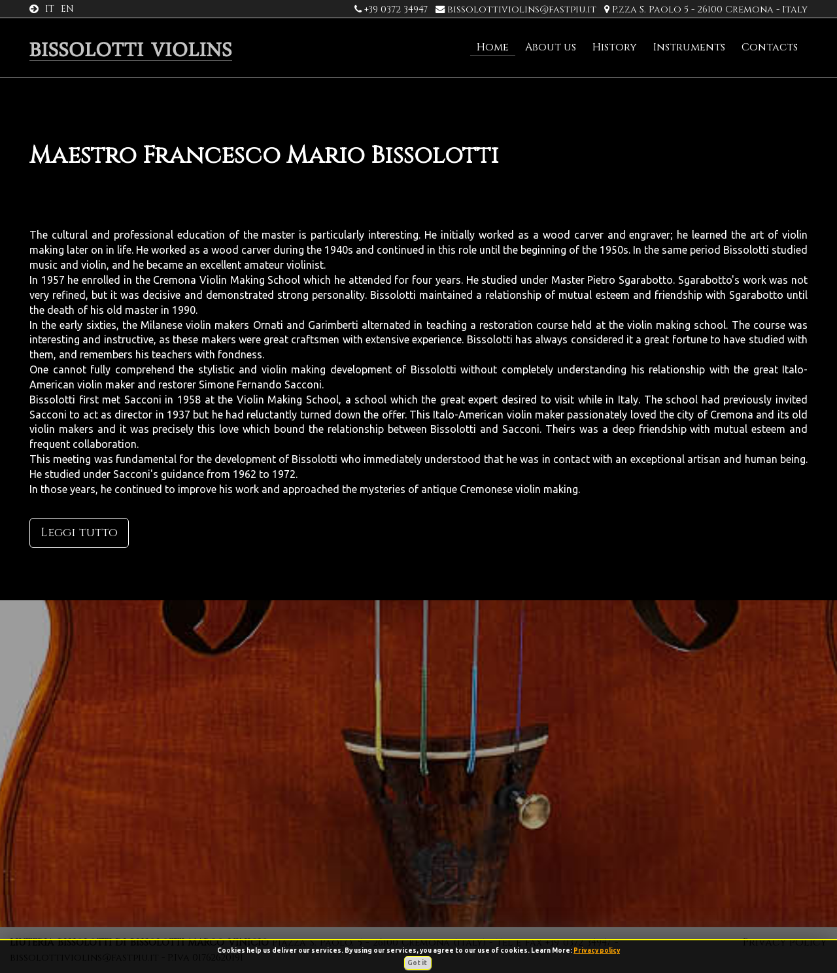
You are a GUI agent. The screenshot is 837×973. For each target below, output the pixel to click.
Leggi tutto (79, 532)
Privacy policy (596, 950)
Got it (417, 962)
